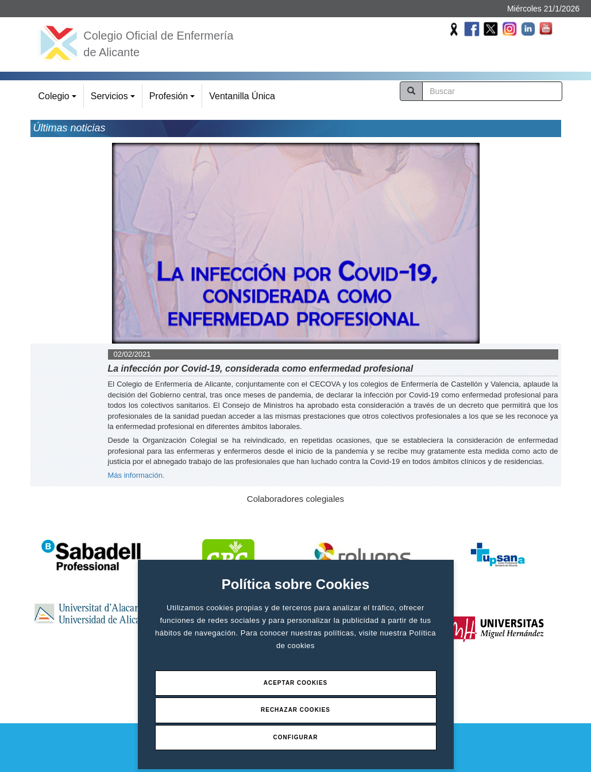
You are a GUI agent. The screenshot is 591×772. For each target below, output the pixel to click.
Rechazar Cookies (295, 710)
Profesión (173, 99)
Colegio (59, 99)
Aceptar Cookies (296, 683)
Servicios (114, 99)
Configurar (295, 737)
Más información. (136, 475)
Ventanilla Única (242, 96)
